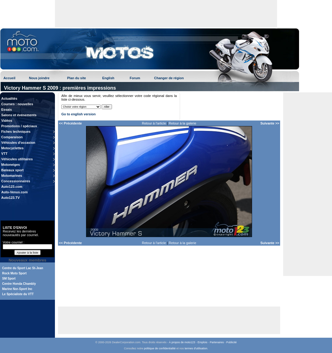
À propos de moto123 (182, 342)
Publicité (231, 342)
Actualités (9, 98)
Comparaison (12, 137)
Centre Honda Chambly (19, 283)
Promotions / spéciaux (19, 126)
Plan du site (76, 78)
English (108, 78)
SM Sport (9, 278)
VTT (4, 153)
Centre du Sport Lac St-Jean (22, 268)
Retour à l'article (154, 123)
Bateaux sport (12, 170)
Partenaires (217, 342)
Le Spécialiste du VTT (18, 294)
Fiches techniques (16, 131)
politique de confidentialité (160, 348)
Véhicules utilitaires (17, 159)
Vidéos (6, 120)
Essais (6, 109)
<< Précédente (70, 123)
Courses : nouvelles (17, 104)
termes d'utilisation (196, 348)
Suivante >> (269, 123)
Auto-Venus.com (14, 192)
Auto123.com (11, 186)
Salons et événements (19, 115)
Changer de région (169, 78)
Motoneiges (10, 164)
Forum (135, 78)
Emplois (203, 342)
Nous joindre (39, 78)
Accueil (9, 78)
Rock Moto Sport (14, 273)
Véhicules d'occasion (18, 142)
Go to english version (78, 114)
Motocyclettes (12, 148)
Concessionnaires (15, 181)
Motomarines (11, 175)
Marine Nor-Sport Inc (17, 289)
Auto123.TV (10, 197)
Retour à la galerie (182, 123)
